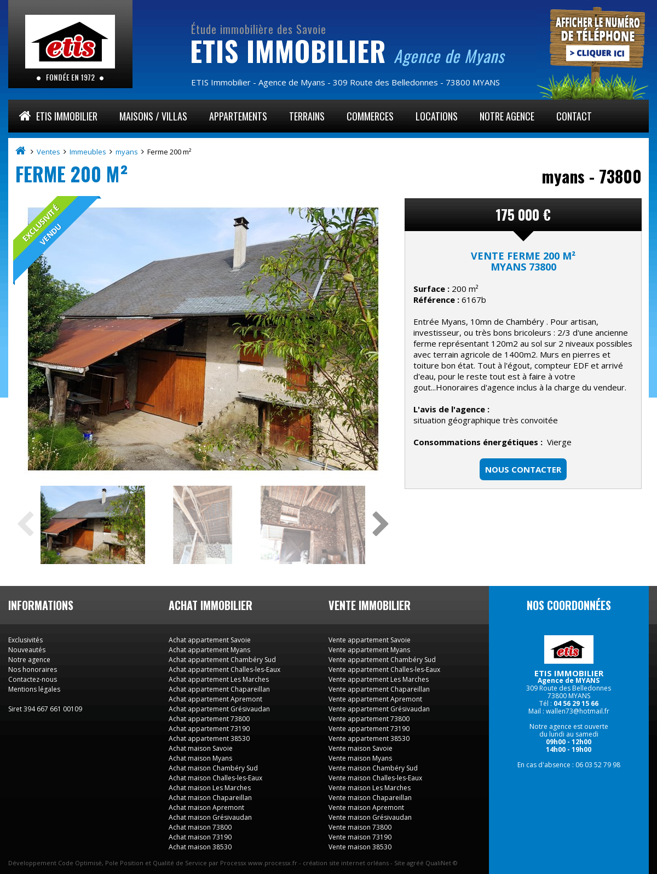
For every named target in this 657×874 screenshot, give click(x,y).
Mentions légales (34, 689)
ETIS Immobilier (58, 116)
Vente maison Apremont (366, 807)
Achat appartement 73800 (209, 718)
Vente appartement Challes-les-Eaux (384, 669)
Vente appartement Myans (369, 649)
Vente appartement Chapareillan (379, 689)
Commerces (370, 116)
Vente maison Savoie (360, 748)
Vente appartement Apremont (375, 699)
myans (128, 152)
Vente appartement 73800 (369, 718)
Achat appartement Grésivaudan (219, 709)
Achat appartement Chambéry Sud (222, 659)
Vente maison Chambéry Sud (373, 768)
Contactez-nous (32, 679)
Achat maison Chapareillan (210, 797)
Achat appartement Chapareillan (219, 689)
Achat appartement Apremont (215, 699)
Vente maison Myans (360, 758)
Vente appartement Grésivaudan (379, 709)
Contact (574, 116)
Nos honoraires (32, 669)
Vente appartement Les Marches (378, 679)
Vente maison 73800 (359, 827)
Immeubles (89, 152)
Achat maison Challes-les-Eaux (215, 778)
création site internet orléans (346, 863)
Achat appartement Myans (209, 649)
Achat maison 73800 (200, 827)
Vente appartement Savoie (369, 640)
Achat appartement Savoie (210, 640)
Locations (437, 116)
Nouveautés (26, 649)
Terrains (307, 116)
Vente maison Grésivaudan (370, 817)
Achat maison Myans (200, 758)
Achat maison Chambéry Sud (213, 768)
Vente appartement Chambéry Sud (382, 659)
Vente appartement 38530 (369, 738)
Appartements (238, 116)
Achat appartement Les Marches (219, 679)
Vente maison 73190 (359, 837)
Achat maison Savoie (201, 748)
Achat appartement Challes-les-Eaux (224, 669)
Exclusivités (25, 640)
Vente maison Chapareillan (370, 797)
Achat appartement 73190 (209, 728)
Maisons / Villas (153, 116)
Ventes (49, 152)
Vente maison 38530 (359, 847)
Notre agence (507, 116)
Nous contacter (523, 469)
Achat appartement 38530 (209, 738)
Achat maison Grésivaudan (210, 817)
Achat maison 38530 (200, 847)
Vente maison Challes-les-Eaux (375, 778)
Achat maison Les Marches (210, 787)
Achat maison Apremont (206, 807)
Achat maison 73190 (200, 837)
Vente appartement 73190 (369, 728)
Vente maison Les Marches (369, 787)
